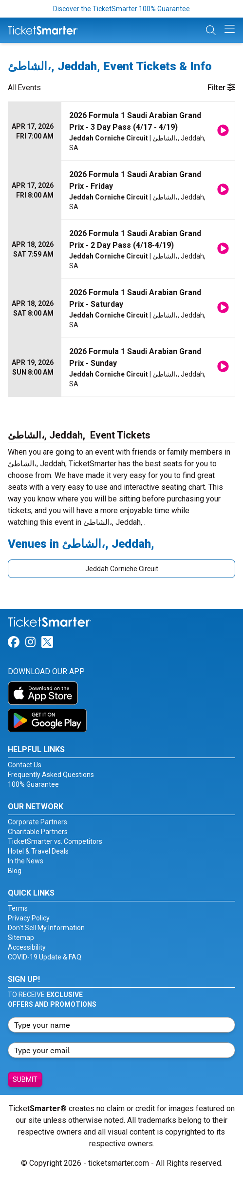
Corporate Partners (37, 822)
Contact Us (24, 765)
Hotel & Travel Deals (38, 851)
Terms (18, 908)
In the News (25, 861)
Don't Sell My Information (46, 928)
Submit (25, 1079)
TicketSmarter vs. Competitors (55, 841)
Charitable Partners (38, 832)
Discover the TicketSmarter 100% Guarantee (121, 9)
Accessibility (27, 947)
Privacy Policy (29, 918)
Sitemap (21, 937)
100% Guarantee (33, 784)
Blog (14, 871)
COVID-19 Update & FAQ (44, 957)
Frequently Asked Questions (51, 774)
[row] (121, 131)
